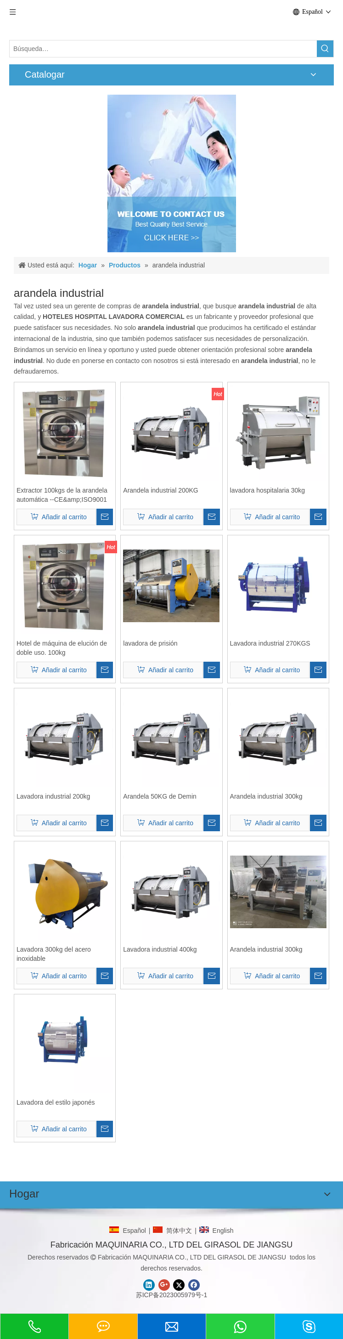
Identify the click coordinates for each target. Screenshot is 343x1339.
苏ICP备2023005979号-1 (172, 1295)
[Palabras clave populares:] (325, 48)
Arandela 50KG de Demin (160, 796)
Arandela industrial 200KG (160, 490)
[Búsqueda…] (163, 48)
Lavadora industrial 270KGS (270, 643)
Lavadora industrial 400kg (160, 949)
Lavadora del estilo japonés (56, 1102)
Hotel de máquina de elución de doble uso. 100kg (62, 648)
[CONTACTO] (171, 173)
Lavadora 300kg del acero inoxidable (54, 954)
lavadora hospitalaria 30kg (267, 490)
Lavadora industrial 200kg (53, 796)
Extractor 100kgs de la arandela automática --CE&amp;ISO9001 (62, 495)
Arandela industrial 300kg (266, 796)
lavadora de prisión (150, 643)
